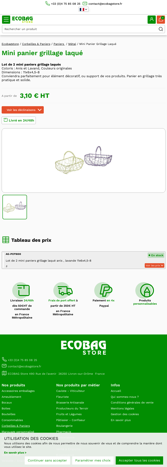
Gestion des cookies (125, 414)
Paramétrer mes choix (93, 460)
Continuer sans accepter (47, 460)
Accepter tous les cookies (139, 460)
